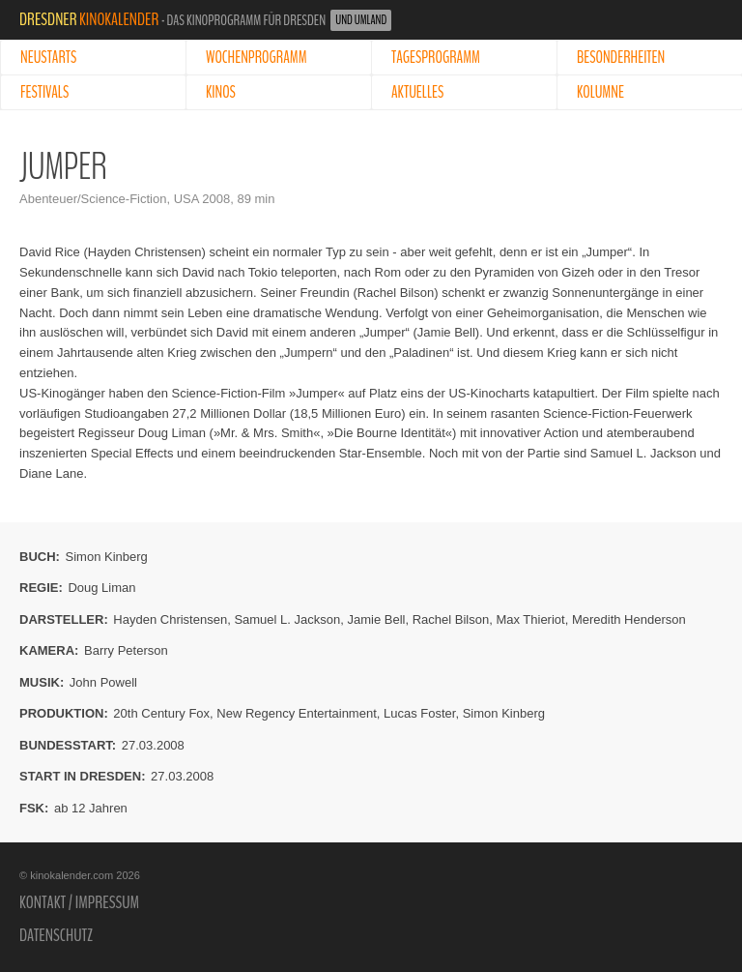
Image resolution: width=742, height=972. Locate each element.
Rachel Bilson (451, 619)
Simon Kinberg (107, 556)
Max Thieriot (530, 619)
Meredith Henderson (629, 619)
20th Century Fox (161, 713)
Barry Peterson (126, 650)
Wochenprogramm (256, 57)
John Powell (103, 682)
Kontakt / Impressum (79, 902)
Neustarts (48, 57)
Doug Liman (101, 587)
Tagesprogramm (435, 57)
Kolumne (600, 92)
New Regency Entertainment (296, 713)
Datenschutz (56, 935)
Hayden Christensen (170, 619)
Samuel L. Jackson (287, 619)
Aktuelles (417, 92)
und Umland (360, 20)
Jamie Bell (376, 619)
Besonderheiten (621, 57)
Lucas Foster (419, 713)
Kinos (221, 92)
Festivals (44, 92)
